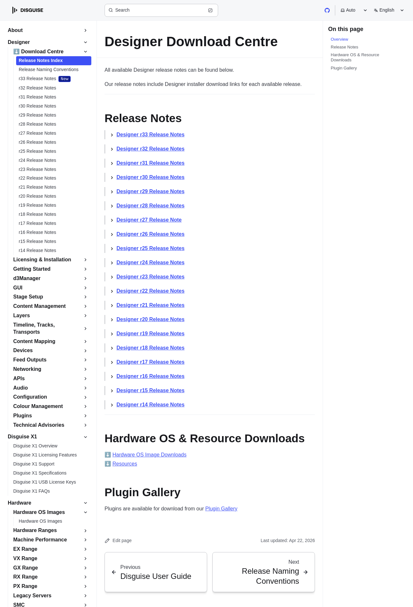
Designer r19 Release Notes (150, 333)
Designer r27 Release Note (149, 220)
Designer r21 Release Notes (150, 305)
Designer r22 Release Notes (150, 291)
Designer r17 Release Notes (150, 362)
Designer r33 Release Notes (150, 134)
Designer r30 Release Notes (150, 177)
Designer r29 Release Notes (150, 191)
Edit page (118, 540)
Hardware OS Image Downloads (149, 454)
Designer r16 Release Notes (150, 376)
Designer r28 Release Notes (150, 205)
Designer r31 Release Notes (150, 163)
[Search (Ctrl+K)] (161, 10)
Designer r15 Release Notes (150, 390)
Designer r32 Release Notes (150, 149)
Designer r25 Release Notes (150, 248)
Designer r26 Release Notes (150, 234)
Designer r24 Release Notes (150, 262)
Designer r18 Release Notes (150, 348)
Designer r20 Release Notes (150, 319)
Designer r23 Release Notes (150, 276)
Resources (124, 463)
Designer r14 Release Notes (150, 404)
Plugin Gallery (221, 508)
